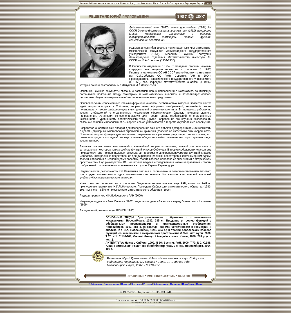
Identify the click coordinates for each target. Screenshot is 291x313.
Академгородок (112, 284)
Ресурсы (147, 284)
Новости (125, 284)
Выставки (136, 284)
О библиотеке (95, 284)
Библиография (160, 284)
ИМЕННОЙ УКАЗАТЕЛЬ (161, 276)
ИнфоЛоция (188, 284)
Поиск (199, 284)
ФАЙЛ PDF (184, 276)
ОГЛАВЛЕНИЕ (136, 276)
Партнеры (175, 284)
